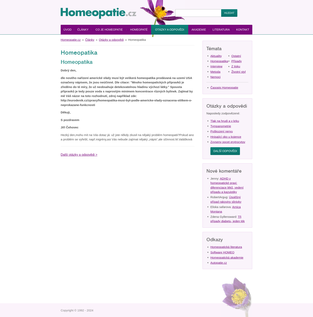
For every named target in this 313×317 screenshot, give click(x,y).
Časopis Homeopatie (224, 87)
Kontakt (242, 29)
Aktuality (216, 56)
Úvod (67, 29)
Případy (236, 61)
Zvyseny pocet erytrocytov (227, 142)
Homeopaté (139, 29)
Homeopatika (219, 61)
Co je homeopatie (109, 29)
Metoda (215, 71)
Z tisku (235, 66)
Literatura (221, 29)
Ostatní (236, 56)
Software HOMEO (222, 252)
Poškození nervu (221, 131)
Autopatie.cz (218, 262)
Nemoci (215, 77)
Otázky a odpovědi (169, 29)
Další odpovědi (225, 151)
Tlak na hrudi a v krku (224, 121)
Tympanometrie (220, 126)
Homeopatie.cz (71, 39)
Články (82, 29)
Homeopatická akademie (226, 257)
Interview (216, 66)
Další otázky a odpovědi (78, 154)
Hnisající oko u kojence (225, 136)
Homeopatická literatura (226, 247)
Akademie (198, 29)
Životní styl (238, 71)
